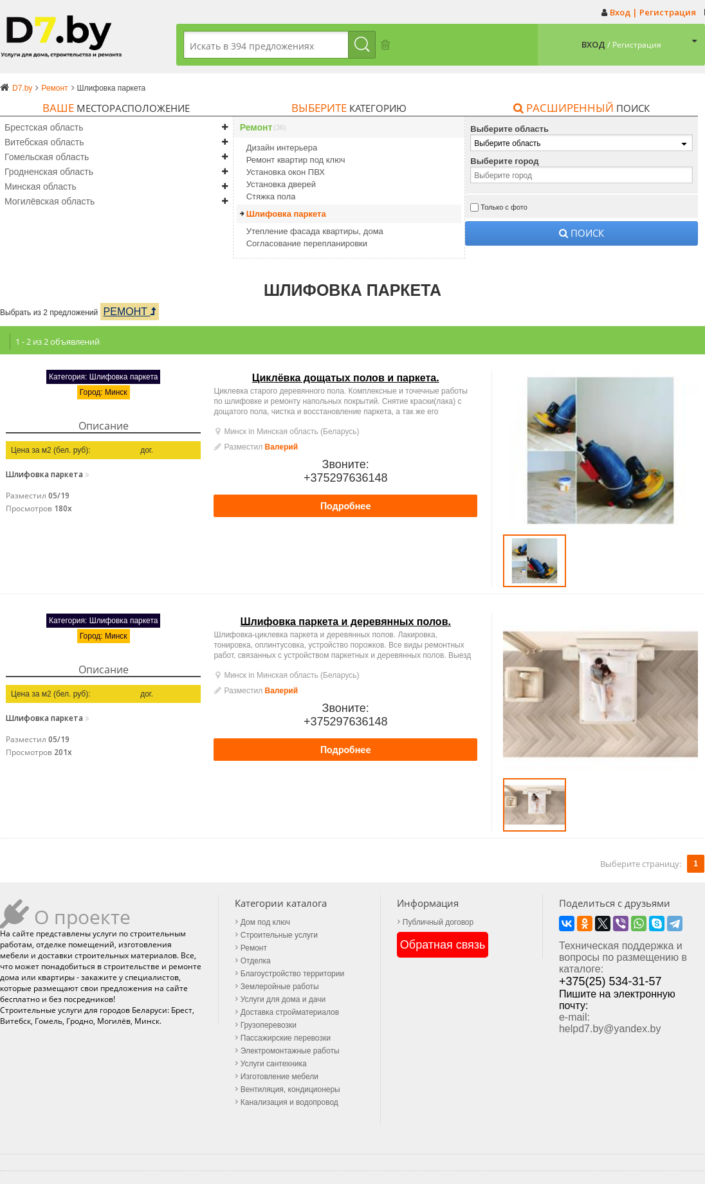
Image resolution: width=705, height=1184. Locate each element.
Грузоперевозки (269, 1025)
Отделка (256, 960)
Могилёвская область (50, 201)
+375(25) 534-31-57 (610, 981)
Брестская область (44, 127)
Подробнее (345, 506)
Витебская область (44, 142)
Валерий (281, 446)
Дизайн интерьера (281, 147)
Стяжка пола (271, 196)
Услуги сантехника (274, 1063)
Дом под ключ (265, 922)
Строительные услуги (279, 935)
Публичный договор (438, 922)
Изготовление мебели (279, 1076)
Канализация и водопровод (289, 1102)
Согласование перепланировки (306, 243)
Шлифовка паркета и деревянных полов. (346, 621)
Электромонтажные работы (290, 1050)
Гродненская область (49, 172)
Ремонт (256, 127)
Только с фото (504, 207)
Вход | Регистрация (653, 12)
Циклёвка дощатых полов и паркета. (345, 377)
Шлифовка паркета (286, 214)
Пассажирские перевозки (286, 1038)
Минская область (41, 186)
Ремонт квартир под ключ (295, 160)
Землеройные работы (280, 986)
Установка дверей (281, 184)
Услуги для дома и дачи (283, 999)
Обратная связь (443, 944)
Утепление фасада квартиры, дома (314, 231)
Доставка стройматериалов (290, 1012)
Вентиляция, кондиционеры (290, 1089)
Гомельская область (47, 157)
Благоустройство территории (292, 973)
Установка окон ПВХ (285, 172)
